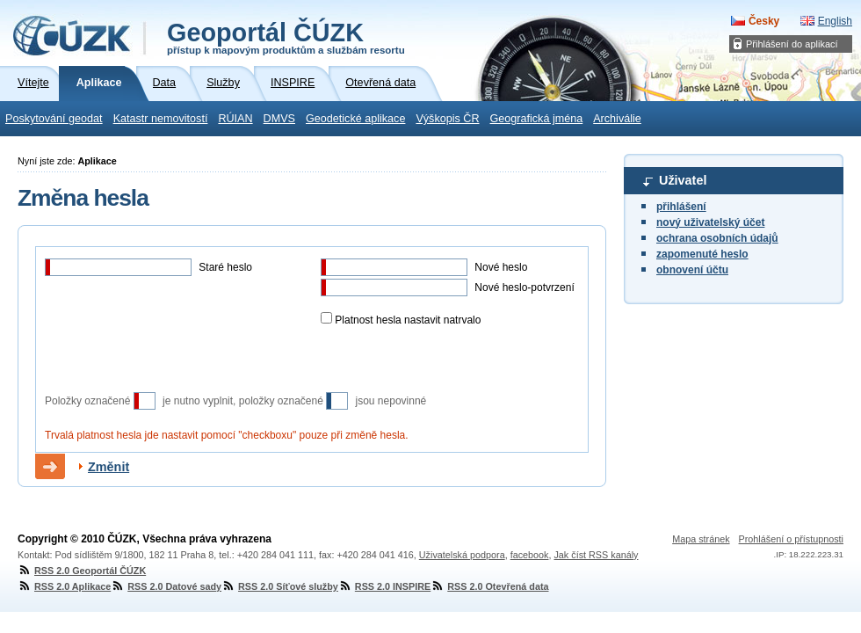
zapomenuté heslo (702, 254)
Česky (764, 21)
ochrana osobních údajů (717, 238)
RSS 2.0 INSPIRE (384, 586)
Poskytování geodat (54, 119)
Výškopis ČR (447, 119)
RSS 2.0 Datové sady (166, 586)
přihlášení (681, 206)
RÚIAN (235, 119)
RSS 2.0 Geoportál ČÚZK (82, 570)
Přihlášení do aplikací (792, 44)
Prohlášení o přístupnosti (791, 539)
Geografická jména (536, 119)
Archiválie (617, 119)
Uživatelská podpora (462, 554)
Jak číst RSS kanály (596, 554)
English (835, 21)
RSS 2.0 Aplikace (64, 586)
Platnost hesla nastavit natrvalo (406, 320)
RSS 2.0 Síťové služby (279, 586)
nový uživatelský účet (710, 222)
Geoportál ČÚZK (286, 36)
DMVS (279, 119)
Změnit (108, 467)
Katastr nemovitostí (160, 119)
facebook (529, 554)
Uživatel (682, 180)
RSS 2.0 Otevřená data (489, 586)
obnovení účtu (692, 270)
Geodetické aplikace (355, 119)
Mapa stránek (700, 539)
